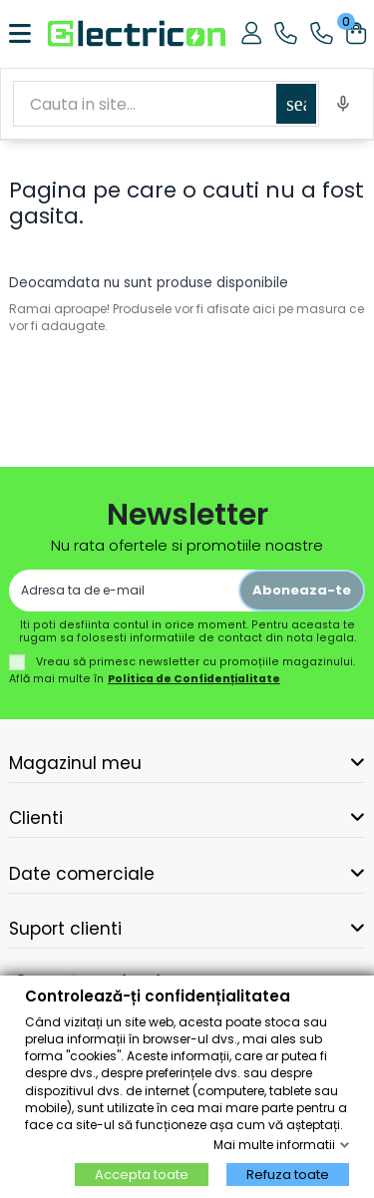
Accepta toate (141, 1174)
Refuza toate (287, 1174)
